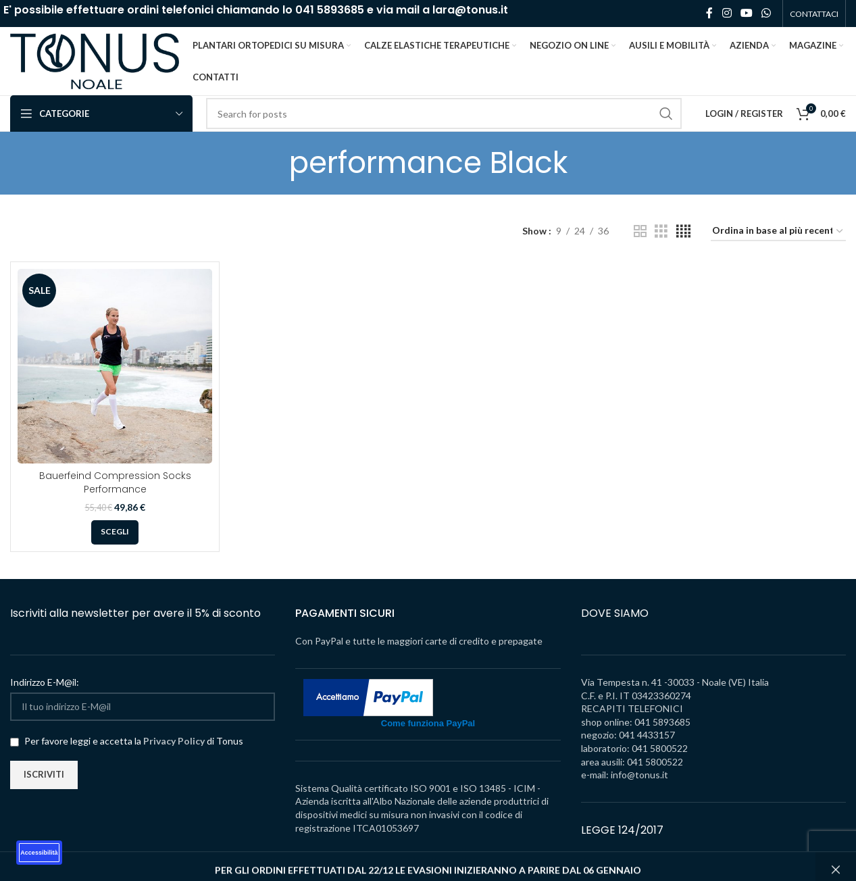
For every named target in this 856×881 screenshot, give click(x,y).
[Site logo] (94, 61)
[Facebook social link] (709, 13)
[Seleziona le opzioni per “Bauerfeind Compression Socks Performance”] (115, 534)
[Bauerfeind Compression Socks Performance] (115, 369)
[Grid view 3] (661, 234)
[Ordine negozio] (778, 234)
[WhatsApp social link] (766, 13)
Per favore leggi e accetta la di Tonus (126, 743)
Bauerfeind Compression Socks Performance (115, 485)
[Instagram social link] (726, 13)
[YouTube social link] (746, 13)
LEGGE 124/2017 (622, 832)
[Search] (444, 116)
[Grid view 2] (640, 234)
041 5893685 (329, 10)
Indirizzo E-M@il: (44, 684)
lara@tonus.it (470, 10)
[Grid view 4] (683, 234)
